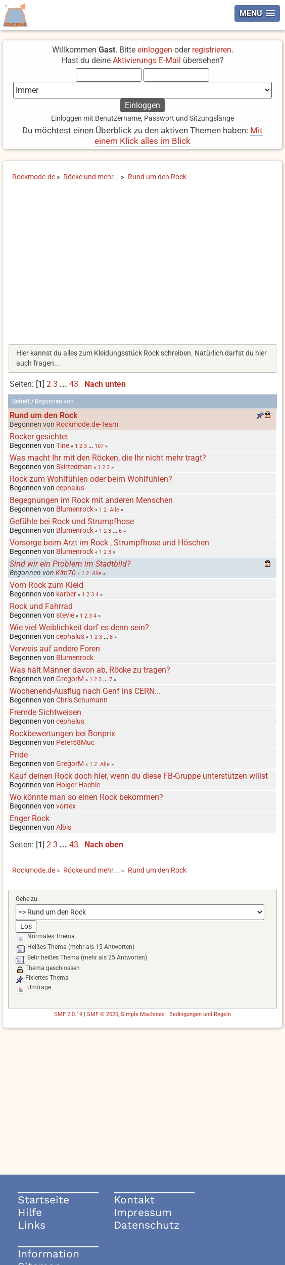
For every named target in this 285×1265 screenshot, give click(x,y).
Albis (63, 827)
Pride (19, 755)
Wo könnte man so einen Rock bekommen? (86, 797)
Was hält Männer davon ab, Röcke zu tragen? (90, 670)
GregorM (70, 679)
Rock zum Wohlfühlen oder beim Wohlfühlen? (91, 479)
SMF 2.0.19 (68, 1014)
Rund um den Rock (44, 415)
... (64, 384)
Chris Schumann (82, 700)
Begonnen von (54, 401)
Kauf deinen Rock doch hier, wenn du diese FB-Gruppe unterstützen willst (139, 776)
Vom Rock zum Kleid (46, 585)
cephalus (70, 488)
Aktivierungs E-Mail (147, 60)
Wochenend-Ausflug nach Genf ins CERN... (85, 691)
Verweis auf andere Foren (55, 648)
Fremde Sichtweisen (45, 712)
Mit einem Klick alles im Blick (178, 135)
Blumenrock (74, 509)
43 (73, 384)
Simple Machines (143, 1014)
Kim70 (66, 573)
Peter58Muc (75, 742)
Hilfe (30, 1212)
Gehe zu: (27, 898)
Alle (114, 509)
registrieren (211, 50)
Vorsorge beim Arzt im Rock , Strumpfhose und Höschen (109, 542)
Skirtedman (74, 467)
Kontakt (134, 1199)
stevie (65, 615)
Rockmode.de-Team (87, 424)
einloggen (154, 50)
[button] (257, 13)
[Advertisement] (142, 266)
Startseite (43, 1199)
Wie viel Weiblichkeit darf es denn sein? (79, 627)
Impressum (143, 1212)
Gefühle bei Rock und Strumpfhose (72, 521)
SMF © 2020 (102, 1014)
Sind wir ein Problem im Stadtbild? (70, 564)
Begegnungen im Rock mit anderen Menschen (91, 500)
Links (31, 1225)
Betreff (21, 401)
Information (48, 1253)
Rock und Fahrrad (41, 606)
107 (99, 445)
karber (66, 594)
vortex (66, 806)
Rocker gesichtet (39, 436)
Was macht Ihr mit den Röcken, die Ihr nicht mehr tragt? (108, 458)
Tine (62, 445)
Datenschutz (146, 1225)
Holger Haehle (78, 785)
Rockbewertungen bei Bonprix (62, 733)
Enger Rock (30, 818)
